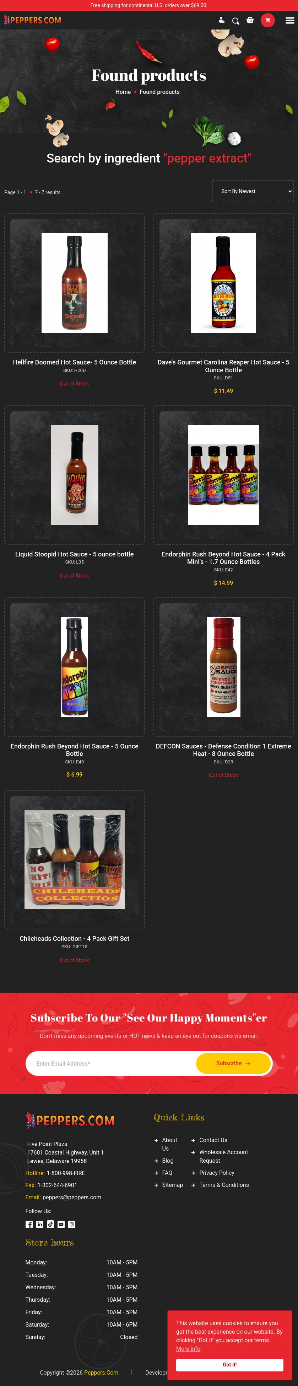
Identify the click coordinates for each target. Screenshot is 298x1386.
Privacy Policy (216, 1172)
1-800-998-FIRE (66, 1173)
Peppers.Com (101, 1372)
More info (188, 1348)
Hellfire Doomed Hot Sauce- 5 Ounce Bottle (74, 362)
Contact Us (213, 1140)
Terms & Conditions (224, 1185)
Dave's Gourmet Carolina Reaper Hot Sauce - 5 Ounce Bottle (223, 366)
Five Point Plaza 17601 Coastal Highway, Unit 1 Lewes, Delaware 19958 (65, 1152)
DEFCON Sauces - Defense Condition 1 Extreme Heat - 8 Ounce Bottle (223, 750)
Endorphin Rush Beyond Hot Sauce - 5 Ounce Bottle (75, 750)
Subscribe (233, 1063)
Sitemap (172, 1185)
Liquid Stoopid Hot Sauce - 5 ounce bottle (74, 554)
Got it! (230, 1365)
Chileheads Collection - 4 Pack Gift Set (74, 938)
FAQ (167, 1172)
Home (123, 92)
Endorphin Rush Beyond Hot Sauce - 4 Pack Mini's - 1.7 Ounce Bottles (223, 558)
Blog (168, 1160)
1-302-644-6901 (57, 1185)
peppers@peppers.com (72, 1197)
